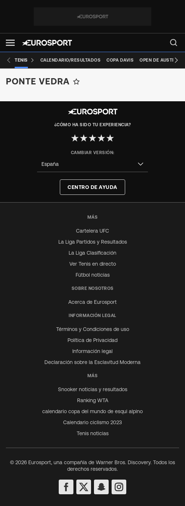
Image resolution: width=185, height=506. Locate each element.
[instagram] (119, 487)
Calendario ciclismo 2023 (92, 422)
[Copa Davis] (120, 60)
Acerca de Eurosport (92, 302)
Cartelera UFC (92, 231)
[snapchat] (101, 487)
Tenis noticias (93, 433)
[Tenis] (24, 60)
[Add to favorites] (76, 81)
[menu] (173, 42)
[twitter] (83, 487)
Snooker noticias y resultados (92, 389)
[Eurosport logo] (47, 43)
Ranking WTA (92, 400)
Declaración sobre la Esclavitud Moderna (92, 362)
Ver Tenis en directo (92, 264)
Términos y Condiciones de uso (92, 329)
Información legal (92, 351)
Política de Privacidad (92, 340)
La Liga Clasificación (92, 253)
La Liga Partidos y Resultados (92, 242)
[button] (10, 43)
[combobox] (92, 164)
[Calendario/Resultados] (70, 60)
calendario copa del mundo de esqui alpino (92, 411)
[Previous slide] (9, 60)
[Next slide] (176, 60)
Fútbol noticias (93, 275)
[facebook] (66, 487)
